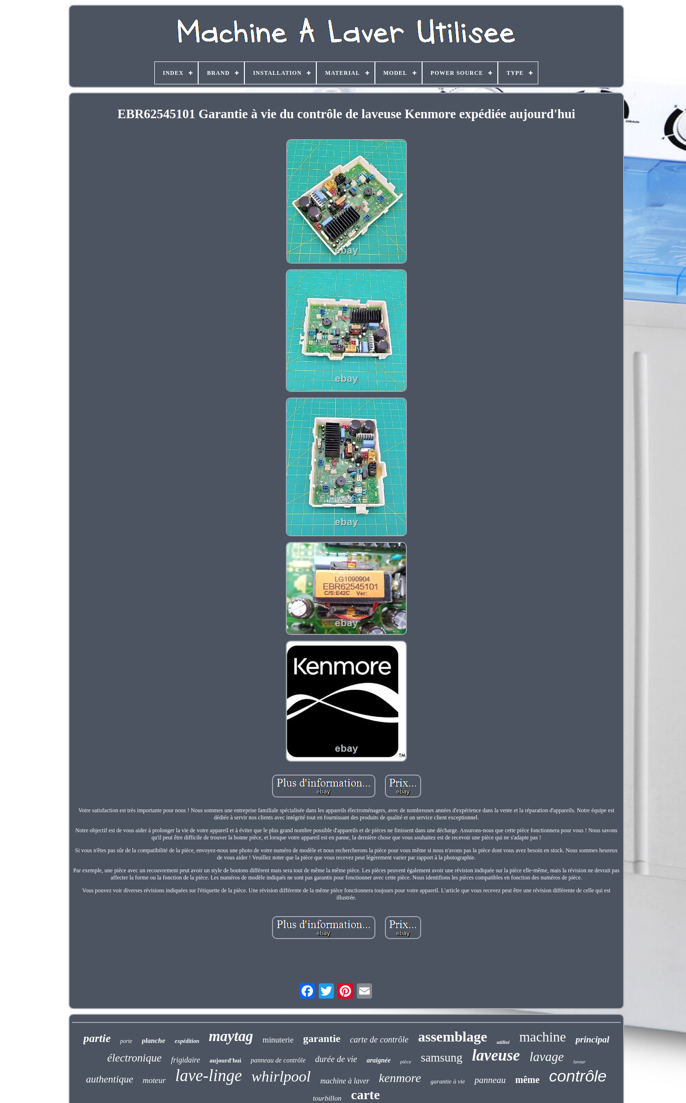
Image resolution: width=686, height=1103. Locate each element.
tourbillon (327, 1098)
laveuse (496, 1055)
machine (542, 1036)
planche (153, 1040)
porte (126, 1041)
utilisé (503, 1042)
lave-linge (208, 1075)
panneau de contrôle (278, 1060)
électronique (134, 1058)
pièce (405, 1061)
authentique (109, 1079)
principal (592, 1039)
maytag (231, 1036)
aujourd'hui (225, 1060)
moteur (154, 1080)
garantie (321, 1038)
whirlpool (281, 1076)
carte (365, 1094)
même (527, 1079)
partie (97, 1038)
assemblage (452, 1036)
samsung (442, 1057)
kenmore (400, 1078)
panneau (489, 1080)
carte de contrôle (379, 1039)
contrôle (578, 1076)
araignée (378, 1060)
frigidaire (185, 1060)
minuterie (277, 1039)
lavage (546, 1057)
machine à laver (344, 1081)
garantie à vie (448, 1081)
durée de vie (336, 1059)
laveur (579, 1061)
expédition (187, 1041)
